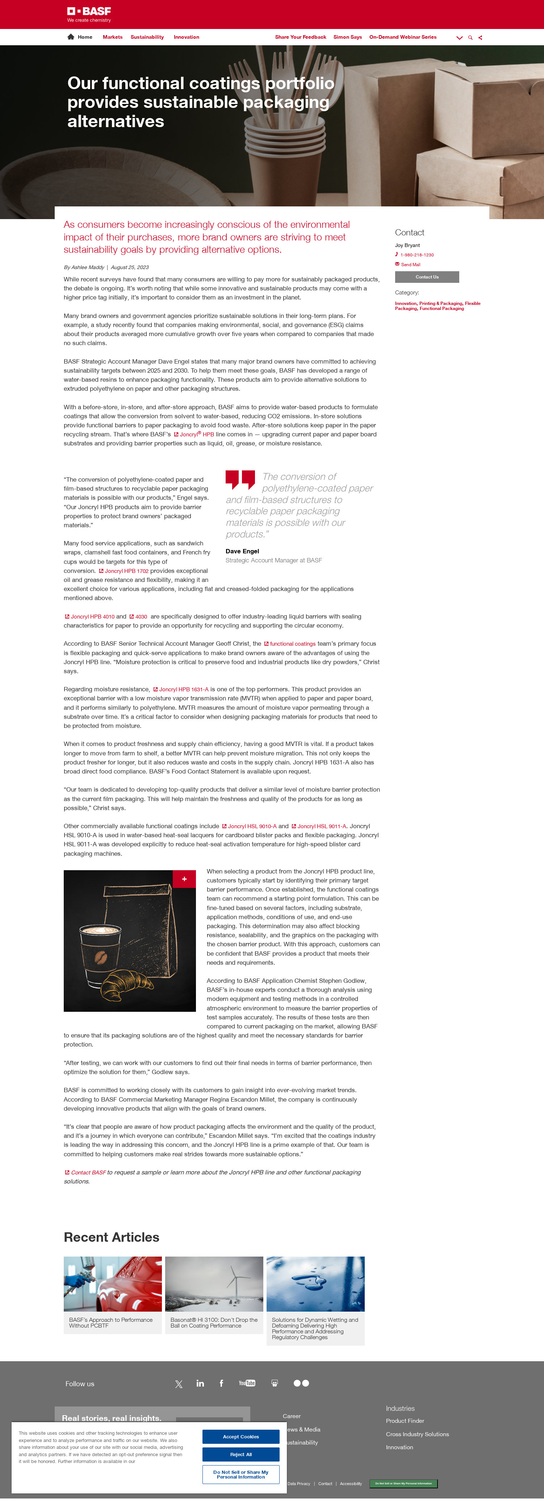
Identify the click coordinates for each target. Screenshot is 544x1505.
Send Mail (410, 266)
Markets (113, 37)
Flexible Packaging (418, 312)
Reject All (241, 1454)
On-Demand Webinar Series (403, 36)
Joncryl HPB (196, 434)
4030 (146, 616)
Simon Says (348, 36)
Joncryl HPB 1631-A (184, 689)
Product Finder (403, 1425)
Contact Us (427, 279)
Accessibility (361, 1489)
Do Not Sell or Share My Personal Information (421, 1489)
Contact (332, 1489)
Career (291, 1420)
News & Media (299, 1434)
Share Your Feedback (300, 36)
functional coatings (293, 643)
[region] (149, 1457)
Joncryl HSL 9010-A (252, 826)
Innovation (186, 37)
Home (85, 37)
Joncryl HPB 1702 (127, 570)
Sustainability (147, 37)
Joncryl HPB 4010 (93, 616)
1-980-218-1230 (417, 255)
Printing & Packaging (448, 306)
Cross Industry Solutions (414, 1439)
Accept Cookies (241, 1437)
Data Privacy (305, 1489)
